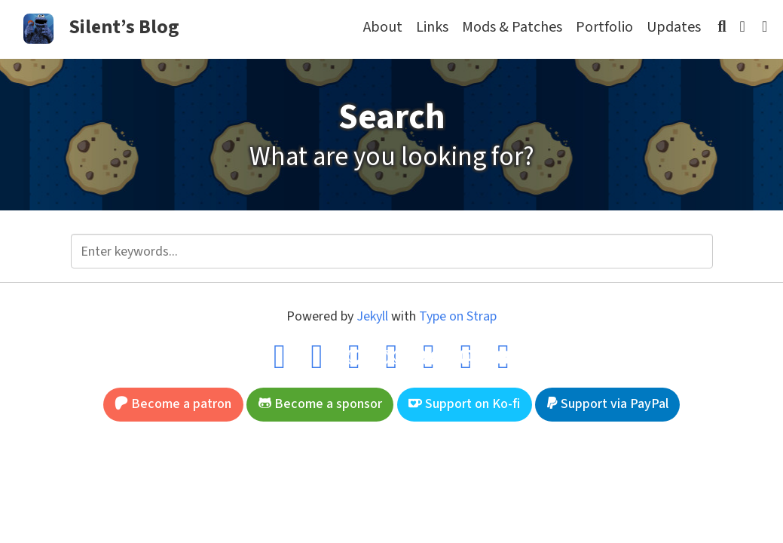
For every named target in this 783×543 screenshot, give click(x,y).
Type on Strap (458, 316)
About (382, 27)
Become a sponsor (320, 403)
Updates (674, 27)
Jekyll (372, 316)
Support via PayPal (607, 403)
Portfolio (604, 27)
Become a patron (173, 403)
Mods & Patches (512, 27)
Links (432, 27)
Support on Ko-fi (464, 403)
